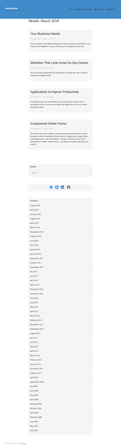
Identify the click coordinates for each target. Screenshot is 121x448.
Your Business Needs (45, 33)
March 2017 (35, 285)
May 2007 (34, 426)
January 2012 (35, 364)
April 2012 (34, 351)
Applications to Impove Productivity (54, 92)
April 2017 (34, 280)
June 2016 (34, 298)
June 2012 (34, 342)
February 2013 (36, 320)
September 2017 (37, 267)
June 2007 (34, 421)
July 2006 (33, 430)
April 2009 (34, 399)
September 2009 (37, 382)
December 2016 (36, 289)
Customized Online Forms (48, 123)
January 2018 (35, 254)
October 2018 (35, 236)
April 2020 (34, 210)
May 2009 (34, 395)
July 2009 (33, 386)
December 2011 (36, 368)
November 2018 (36, 232)
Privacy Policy (111, 9)
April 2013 (34, 311)
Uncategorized (35, 39)
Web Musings (11, 8)
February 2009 (36, 404)
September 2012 (37, 329)
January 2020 (35, 214)
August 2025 (35, 205)
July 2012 (33, 338)
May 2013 (34, 307)
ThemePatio (22, 443)
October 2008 (35, 408)
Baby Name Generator (83, 9)
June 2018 (34, 241)
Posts (71, 9)
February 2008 (36, 417)
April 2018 (34, 245)
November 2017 (36, 258)
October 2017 (35, 263)
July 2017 (33, 271)
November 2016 (36, 293)
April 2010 (34, 377)
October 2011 (35, 373)
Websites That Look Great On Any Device (59, 63)
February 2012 (36, 360)
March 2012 (35, 355)
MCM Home (98, 9)
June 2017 (34, 276)
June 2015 (34, 302)
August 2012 (35, 333)
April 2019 (34, 223)
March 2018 (35, 249)
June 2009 (34, 391)
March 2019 (35, 227)
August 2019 (35, 218)
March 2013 (35, 315)
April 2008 (34, 413)
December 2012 (36, 324)
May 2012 (34, 346)
